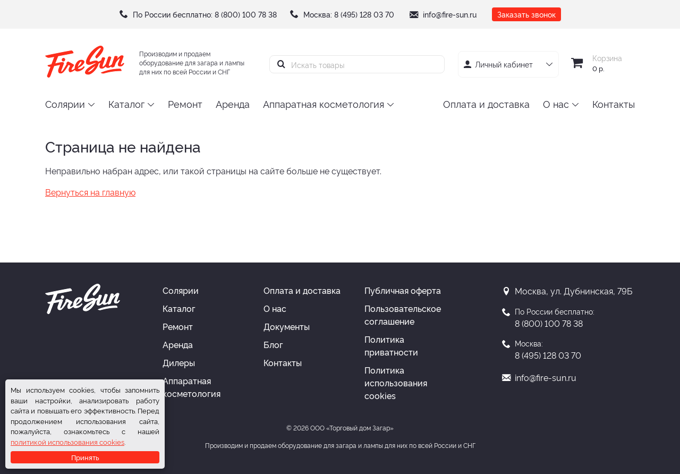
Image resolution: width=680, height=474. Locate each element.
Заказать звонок (526, 14)
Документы (287, 326)
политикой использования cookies (67, 441)
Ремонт (178, 326)
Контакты (283, 362)
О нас (275, 308)
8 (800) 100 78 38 (246, 14)
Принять (85, 457)
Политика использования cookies (395, 382)
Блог (273, 344)
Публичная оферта (402, 290)
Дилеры (179, 362)
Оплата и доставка (302, 290)
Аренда (178, 344)
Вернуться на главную (90, 192)
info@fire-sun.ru (450, 14)
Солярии (181, 290)
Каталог (179, 308)
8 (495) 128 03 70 (364, 14)
